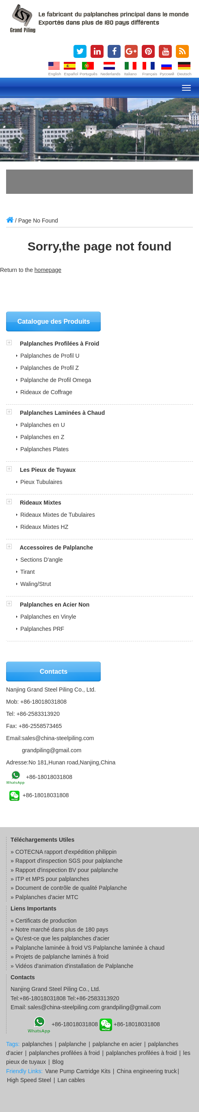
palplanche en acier (117, 1044)
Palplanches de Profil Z (49, 368)
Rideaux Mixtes (40, 502)
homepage (48, 270)
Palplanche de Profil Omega (55, 380)
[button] (13, 343)
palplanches (37, 1044)
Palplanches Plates (44, 449)
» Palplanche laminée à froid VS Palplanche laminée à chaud (87, 947)
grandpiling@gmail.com (52, 750)
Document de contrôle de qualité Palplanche (71, 888)
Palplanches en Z (42, 437)
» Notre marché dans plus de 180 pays (59, 929)
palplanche (73, 1044)
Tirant (27, 572)
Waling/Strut (35, 584)
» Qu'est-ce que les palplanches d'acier (60, 938)
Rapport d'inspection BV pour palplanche (66, 870)
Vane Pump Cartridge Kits (77, 1071)
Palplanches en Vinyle (48, 616)
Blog (58, 1062)
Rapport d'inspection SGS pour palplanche (69, 860)
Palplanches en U (42, 425)
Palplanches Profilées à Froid (59, 343)
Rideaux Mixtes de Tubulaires (57, 514)
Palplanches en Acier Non (54, 604)
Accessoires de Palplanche (56, 547)
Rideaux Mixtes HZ (44, 527)
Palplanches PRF (42, 629)
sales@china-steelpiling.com (58, 738)
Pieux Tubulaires (41, 482)
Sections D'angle (41, 559)
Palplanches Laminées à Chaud (62, 413)
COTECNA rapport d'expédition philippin (66, 852)
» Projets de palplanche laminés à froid (59, 956)
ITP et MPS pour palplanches (52, 879)
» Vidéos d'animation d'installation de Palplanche (72, 966)
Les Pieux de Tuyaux (48, 470)
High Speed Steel (29, 1080)
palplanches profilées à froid (64, 1053)
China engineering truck (147, 1071)
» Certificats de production (44, 920)
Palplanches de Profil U (50, 355)
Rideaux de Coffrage (46, 392)
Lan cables (71, 1080)
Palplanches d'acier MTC (46, 897)
